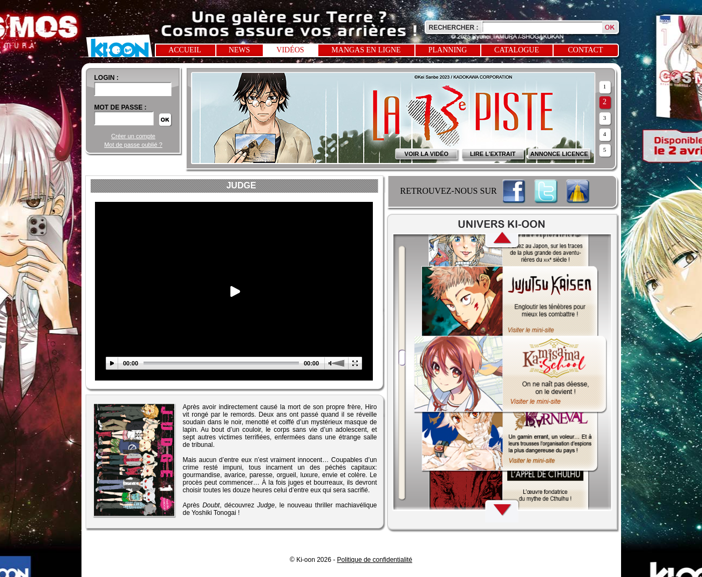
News (239, 50)
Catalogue (516, 50)
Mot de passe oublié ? (133, 144)
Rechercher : (454, 27)
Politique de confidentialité (374, 560)
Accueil (184, 50)
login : (106, 78)
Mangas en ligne (365, 50)
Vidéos (290, 50)
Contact (585, 50)
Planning (447, 50)
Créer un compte (133, 136)
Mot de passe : (120, 107)
